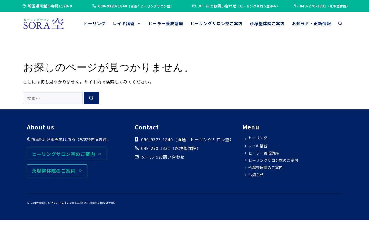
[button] (340, 23)
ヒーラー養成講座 (165, 23)
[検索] (91, 98)
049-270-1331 (155, 148)
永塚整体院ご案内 (267, 23)
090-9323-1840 (136, 5)
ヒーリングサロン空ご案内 (216, 23)
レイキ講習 (129, 23)
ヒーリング (95, 23)
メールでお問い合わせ (239, 5)
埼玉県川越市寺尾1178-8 (50, 5)
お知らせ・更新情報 (311, 23)
